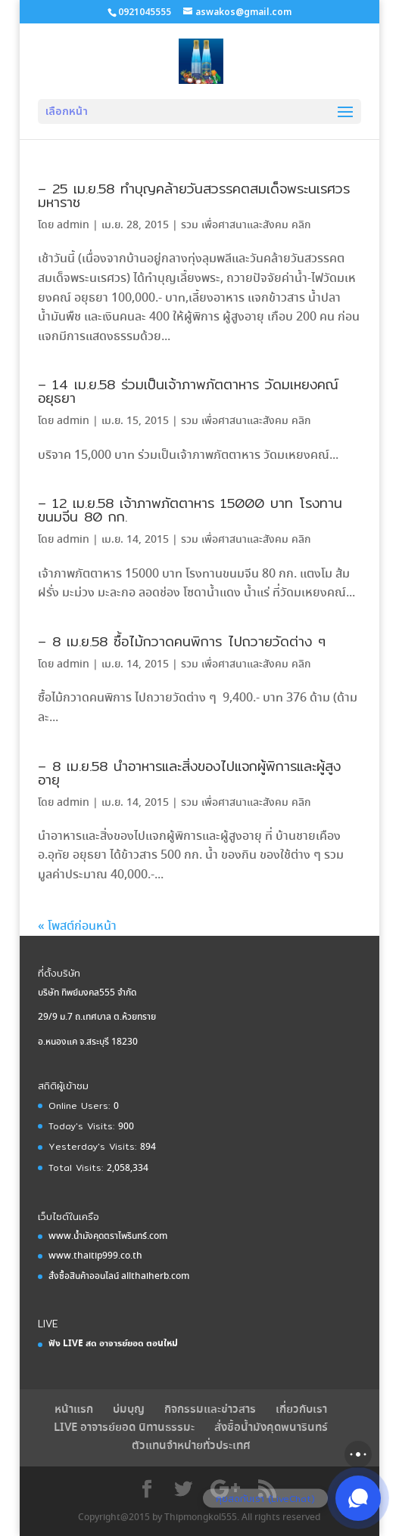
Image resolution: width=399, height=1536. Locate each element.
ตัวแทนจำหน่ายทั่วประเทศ (191, 1446)
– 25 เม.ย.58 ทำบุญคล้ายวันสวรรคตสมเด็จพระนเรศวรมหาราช (194, 195)
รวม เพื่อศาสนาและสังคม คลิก (246, 225)
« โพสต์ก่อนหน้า (77, 926)
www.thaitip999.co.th (95, 1256)
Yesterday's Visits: (94, 1146)
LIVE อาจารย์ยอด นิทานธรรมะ (124, 1428)
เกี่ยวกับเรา (301, 1409)
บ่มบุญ (129, 1409)
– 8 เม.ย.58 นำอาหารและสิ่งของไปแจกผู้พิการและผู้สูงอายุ (189, 773)
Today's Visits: (83, 1126)
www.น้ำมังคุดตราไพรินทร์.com (107, 1236)
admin (73, 225)
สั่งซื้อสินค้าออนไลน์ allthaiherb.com (118, 1276)
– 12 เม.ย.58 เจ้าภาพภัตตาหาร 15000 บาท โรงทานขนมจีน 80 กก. (190, 510)
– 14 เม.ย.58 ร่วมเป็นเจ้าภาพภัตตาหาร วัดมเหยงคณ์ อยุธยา (188, 391)
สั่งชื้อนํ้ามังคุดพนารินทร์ (271, 1428)
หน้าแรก (74, 1409)
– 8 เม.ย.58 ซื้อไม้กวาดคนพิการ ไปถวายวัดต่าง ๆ (182, 641)
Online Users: (81, 1105)
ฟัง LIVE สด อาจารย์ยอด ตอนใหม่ (113, 1344)
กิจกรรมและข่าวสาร (210, 1409)
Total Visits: (77, 1167)
